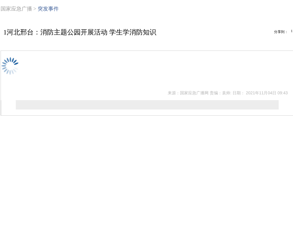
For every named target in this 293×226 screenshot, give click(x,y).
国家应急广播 (16, 9)
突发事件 (48, 9)
